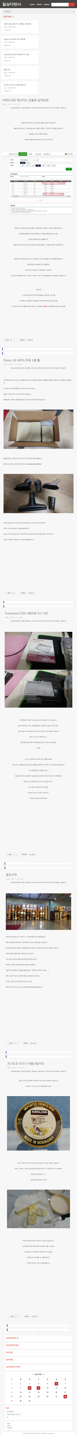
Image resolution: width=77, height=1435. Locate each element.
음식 (9, 1068)
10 (29, 1388)
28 (65, 1397)
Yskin (24, 1433)
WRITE (39, 4)
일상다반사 (11, 4)
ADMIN (47, 4)
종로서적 (11, 874)
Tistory (38, 1433)
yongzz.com (51, 1433)
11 (38, 1388)
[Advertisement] (38, 569)
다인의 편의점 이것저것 (13, 1414)
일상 (4, 104)
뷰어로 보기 (7, 30)
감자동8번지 (10, 1412)
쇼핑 (5, 364)
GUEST (32, 4)
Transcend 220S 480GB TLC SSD (26, 613)
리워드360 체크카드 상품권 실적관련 (25, 100)
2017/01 (38, 1374)
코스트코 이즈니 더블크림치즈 (25, 1063)
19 (7, 1417)
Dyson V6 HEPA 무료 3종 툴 (22, 360)
